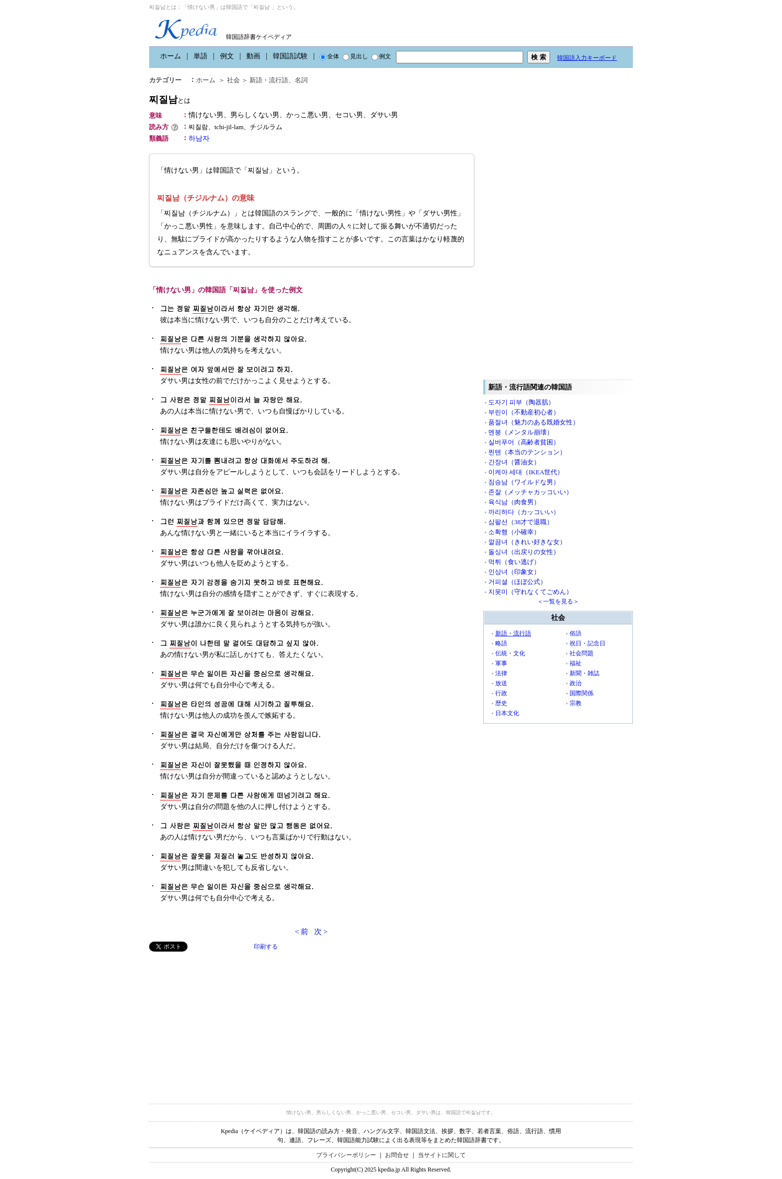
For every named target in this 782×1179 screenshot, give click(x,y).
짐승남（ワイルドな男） (524, 482)
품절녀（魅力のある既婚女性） (533, 422)
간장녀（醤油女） (514, 462)
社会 (233, 80)
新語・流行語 (268, 80)
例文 (227, 56)
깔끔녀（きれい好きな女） (527, 542)
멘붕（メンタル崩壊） (520, 432)
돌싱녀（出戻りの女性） (524, 552)
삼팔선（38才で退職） (520, 522)
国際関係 (581, 693)
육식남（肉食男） (514, 502)
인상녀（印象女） (514, 572)
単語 (200, 56)
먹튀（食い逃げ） (514, 562)
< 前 (301, 932)
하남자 (199, 138)
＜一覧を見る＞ (558, 601)
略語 (501, 643)
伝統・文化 (510, 653)
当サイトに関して (442, 1155)
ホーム (170, 56)
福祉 (576, 663)
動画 (253, 56)
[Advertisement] (224, 1021)
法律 (501, 673)
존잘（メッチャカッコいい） (530, 492)
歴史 (501, 703)
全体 (329, 56)
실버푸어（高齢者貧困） (524, 442)
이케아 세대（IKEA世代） (526, 472)
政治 (576, 683)
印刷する (266, 946)
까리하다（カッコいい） (524, 512)
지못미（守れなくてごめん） (530, 591)
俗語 (576, 633)
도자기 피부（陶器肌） (521, 402)
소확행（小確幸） (514, 532)
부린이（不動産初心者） (524, 412)
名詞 (301, 80)
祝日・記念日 (587, 643)
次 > (321, 932)
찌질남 (170, 99)
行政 (501, 693)
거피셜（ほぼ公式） (517, 582)
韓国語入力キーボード (587, 57)
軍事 (501, 663)
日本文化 (507, 713)
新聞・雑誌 (584, 673)
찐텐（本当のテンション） (527, 452)
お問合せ (397, 1155)
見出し (355, 56)
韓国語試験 (290, 56)
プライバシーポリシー (346, 1155)
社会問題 (581, 653)
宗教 (576, 703)
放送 (501, 683)
